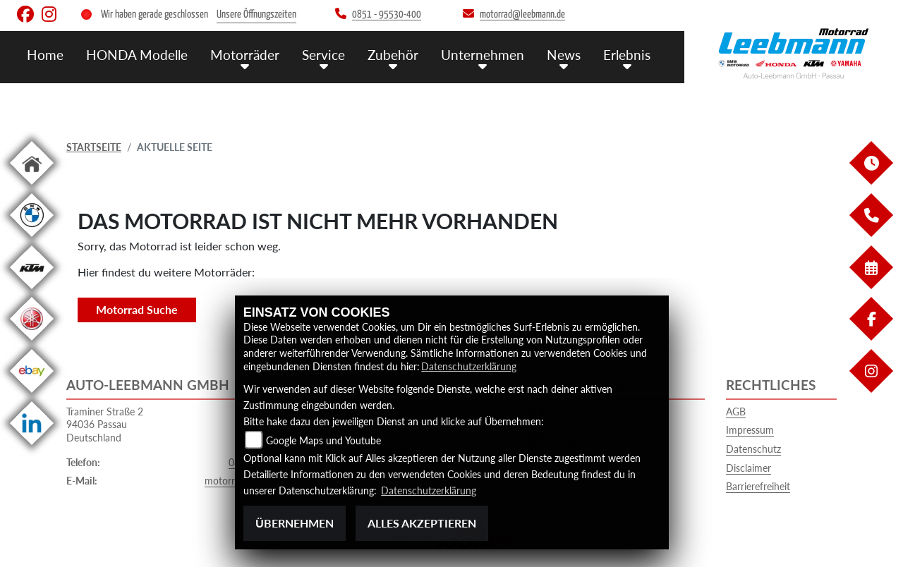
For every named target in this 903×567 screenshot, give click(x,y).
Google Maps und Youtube (323, 440)
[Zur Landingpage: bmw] (31, 239)
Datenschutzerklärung (468, 366)
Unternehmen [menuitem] (482, 55)
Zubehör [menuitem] (393, 55)
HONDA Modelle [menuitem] (137, 55)
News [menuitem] (564, 55)
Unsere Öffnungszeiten (256, 14)
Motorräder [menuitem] (244, 55)
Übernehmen (294, 523)
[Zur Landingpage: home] (31, 187)
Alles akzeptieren (422, 523)
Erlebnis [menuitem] (626, 55)
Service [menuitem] (323, 55)
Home (45, 55)
